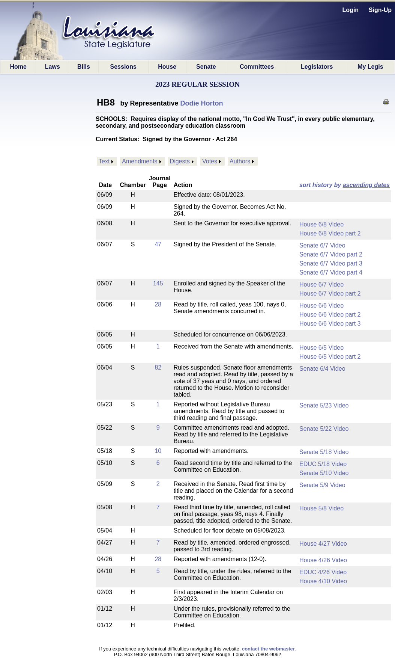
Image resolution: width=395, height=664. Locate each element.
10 (158, 451)
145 (158, 283)
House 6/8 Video (321, 224)
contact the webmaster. (269, 649)
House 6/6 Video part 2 (329, 314)
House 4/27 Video (323, 543)
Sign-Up (380, 10)
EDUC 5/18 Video (323, 464)
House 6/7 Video (321, 284)
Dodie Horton (201, 103)
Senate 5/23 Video (323, 405)
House (167, 66)
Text (104, 161)
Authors (240, 161)
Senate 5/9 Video (322, 485)
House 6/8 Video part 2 (329, 233)
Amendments (139, 161)
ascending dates (366, 185)
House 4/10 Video (323, 581)
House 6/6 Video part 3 (329, 323)
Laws (52, 66)
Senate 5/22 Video (323, 429)
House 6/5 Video (321, 347)
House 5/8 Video (321, 508)
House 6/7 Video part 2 (329, 293)
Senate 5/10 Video (323, 473)
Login (350, 10)
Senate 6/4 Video (322, 368)
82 (158, 367)
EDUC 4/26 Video (323, 572)
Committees (257, 66)
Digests (180, 161)
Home (18, 66)
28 (158, 304)
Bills (83, 66)
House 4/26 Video (323, 560)
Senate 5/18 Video (323, 452)
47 (158, 244)
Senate (206, 66)
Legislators (317, 66)
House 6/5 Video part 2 (329, 356)
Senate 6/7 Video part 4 (330, 272)
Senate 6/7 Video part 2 (330, 254)
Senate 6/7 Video (322, 245)
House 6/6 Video (321, 305)
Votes (209, 161)
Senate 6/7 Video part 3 (330, 263)
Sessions (123, 66)
